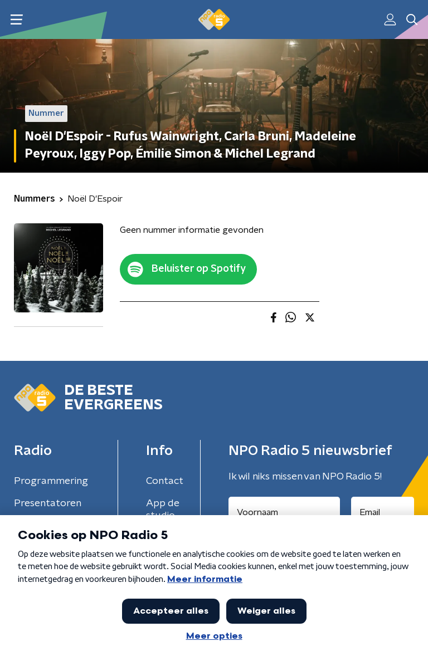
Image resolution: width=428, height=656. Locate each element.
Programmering (51, 481)
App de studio (162, 509)
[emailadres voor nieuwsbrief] (383, 512)
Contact (164, 481)
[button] (16, 19)
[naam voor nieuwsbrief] (284, 512)
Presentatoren (47, 503)
